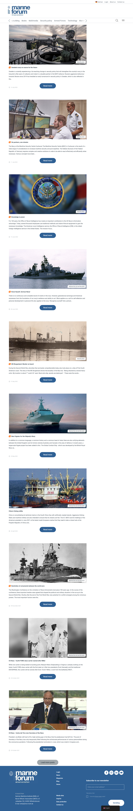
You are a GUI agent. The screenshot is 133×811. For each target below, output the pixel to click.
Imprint (58, 798)
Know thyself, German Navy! (19, 292)
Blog (57, 781)
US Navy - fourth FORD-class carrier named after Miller (27, 661)
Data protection (61, 802)
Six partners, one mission (18, 142)
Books (24, 21)
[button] (123, 20)
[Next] (83, 20)
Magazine (59, 778)
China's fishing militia (16, 511)
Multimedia (33, 21)
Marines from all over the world (76, 286)
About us (113, 2)
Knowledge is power (17, 217)
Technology (72, 21)
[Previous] (12, 20)
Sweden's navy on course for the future (23, 67)
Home (58, 784)
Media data (60, 795)
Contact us (120, 2)
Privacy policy (98, 796)
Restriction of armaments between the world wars (27, 586)
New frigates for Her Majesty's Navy (22, 436)
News (58, 775)
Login (106, 2)
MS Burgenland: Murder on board (21, 364)
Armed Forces (60, 21)
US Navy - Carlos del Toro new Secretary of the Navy (26, 733)
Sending (116, 803)
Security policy (46, 21)
